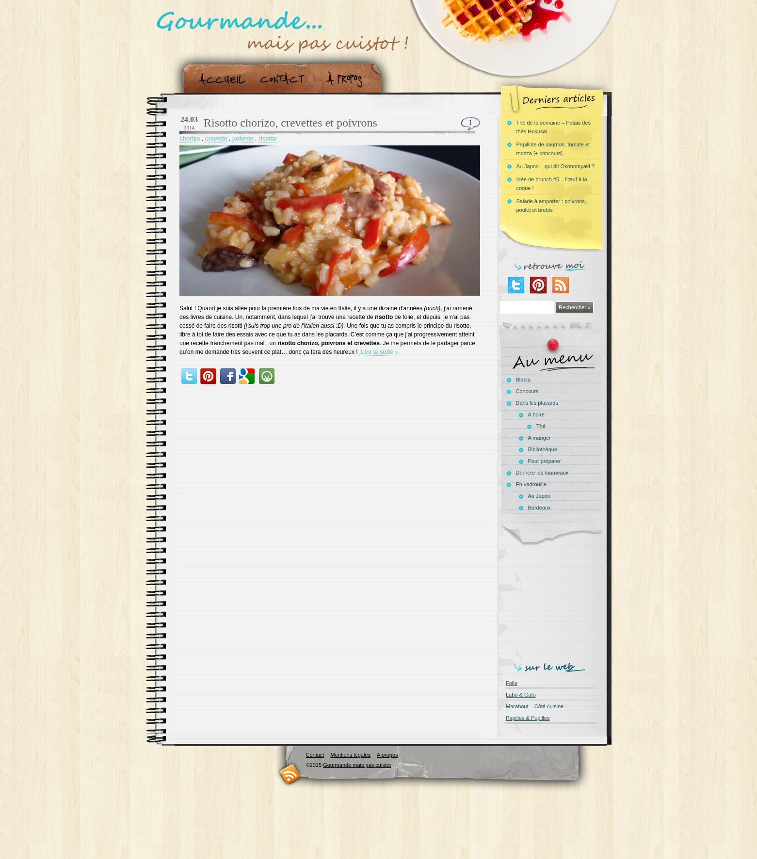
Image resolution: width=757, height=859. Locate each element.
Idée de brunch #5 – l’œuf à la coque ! (551, 183)
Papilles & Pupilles (528, 718)
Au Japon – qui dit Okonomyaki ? (555, 166)
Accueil (220, 79)
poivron (243, 138)
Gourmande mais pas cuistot (357, 765)
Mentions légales (350, 755)
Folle (511, 683)
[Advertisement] (553, 602)
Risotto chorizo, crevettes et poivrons (290, 122)
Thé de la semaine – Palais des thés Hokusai (553, 127)
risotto (267, 138)
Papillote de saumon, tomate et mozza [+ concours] (553, 149)
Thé (541, 426)
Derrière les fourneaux (542, 473)
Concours (527, 391)
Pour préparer (544, 461)
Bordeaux (539, 507)
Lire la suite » (378, 352)
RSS (290, 774)
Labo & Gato (521, 695)
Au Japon (539, 496)
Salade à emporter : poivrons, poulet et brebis (551, 205)
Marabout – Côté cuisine (535, 706)
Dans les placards (537, 403)
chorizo (189, 138)
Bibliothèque (543, 449)
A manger (539, 438)
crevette (216, 138)
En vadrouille (531, 484)
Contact (285, 79)
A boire (536, 414)
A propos (347, 79)
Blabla (523, 379)
